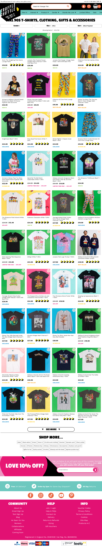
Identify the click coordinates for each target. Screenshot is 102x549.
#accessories (63, 446)
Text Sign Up (18, 514)
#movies (23, 446)
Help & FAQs (51, 511)
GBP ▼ (99, 1)
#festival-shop (38, 446)
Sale (94, 12)
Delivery (51, 517)
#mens (34, 442)
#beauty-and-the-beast (57, 449)
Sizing (51, 523)
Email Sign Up (18, 511)
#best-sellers (26, 442)
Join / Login (51, 508)
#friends (29, 446)
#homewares (54, 446)
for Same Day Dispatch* (51, 487)
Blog (18, 517)
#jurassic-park (70, 442)
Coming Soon (17, 532)
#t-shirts (46, 449)
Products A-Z (84, 523)
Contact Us (51, 514)
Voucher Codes (84, 508)
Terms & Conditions (84, 514)
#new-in (40, 442)
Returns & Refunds (51, 520)
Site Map (84, 520)
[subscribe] (95, 470)
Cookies (84, 517)
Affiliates (18, 529)
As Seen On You (18, 520)
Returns (86, 487)
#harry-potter (80, 442)
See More (51, 429)
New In (24, 12)
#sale (19, 442)
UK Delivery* (15, 487)
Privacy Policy (84, 511)
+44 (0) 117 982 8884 (90, 1)
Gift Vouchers (51, 526)
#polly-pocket (37, 449)
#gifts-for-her (27, 449)
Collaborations (18, 526)
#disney (46, 446)
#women (61, 442)
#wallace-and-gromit (75, 446)
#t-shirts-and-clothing (51, 442)
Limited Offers (84, 12)
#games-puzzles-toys (72, 449)
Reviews (17, 523)
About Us (18, 508)
